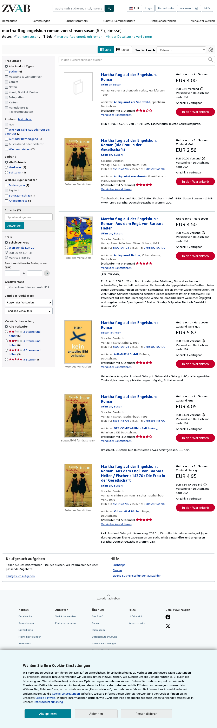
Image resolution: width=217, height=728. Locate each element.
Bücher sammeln (77, 20)
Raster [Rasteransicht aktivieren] (122, 50)
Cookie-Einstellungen (66, 693)
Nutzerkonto (166, 8)
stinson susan (28, 36)
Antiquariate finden (163, 20)
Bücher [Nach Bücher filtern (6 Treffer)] (13, 71)
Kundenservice (137, 623)
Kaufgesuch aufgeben (20, 576)
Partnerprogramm (65, 623)
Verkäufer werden (203, 20)
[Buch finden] (109, 8)
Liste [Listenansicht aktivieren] (105, 50)
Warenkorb (25, 643)
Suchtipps (119, 564)
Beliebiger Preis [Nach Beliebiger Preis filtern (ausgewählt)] (17, 242)
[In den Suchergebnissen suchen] (137, 59)
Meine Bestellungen (30, 636)
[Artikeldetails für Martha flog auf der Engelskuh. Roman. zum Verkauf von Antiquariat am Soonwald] (78, 87)
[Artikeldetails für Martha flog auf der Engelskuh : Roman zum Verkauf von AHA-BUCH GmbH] (78, 342)
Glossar (117, 570)
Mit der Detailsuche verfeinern (129, 36)
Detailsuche (9, 20)
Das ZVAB (97, 616)
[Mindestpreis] (12, 273)
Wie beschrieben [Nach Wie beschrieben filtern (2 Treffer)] (20, 149)
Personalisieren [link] (146, 713)
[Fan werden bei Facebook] (167, 617)
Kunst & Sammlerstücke (119, 20)
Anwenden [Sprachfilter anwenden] (14, 225)
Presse (96, 623)
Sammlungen (41, 20)
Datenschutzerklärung (104, 636)
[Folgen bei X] (167, 626)
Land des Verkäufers (19, 311)
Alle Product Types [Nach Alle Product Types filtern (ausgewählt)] (20, 66)
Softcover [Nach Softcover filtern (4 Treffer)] (15, 172)
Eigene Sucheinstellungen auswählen (137, 575)
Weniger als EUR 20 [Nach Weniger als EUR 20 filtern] (20, 247)
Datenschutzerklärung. (49, 701)
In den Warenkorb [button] (195, 112)
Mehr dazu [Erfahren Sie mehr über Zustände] (25, 119)
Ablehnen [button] (96, 713)
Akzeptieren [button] (48, 713)
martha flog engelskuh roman (79, 36)
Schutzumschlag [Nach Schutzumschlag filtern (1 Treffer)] (20, 195)
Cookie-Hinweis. (45, 697)
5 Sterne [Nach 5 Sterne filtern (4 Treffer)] (24, 359)
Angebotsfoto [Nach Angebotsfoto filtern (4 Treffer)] (18, 200)
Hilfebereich (136, 616)
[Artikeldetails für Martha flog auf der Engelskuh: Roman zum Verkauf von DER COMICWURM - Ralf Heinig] (78, 416)
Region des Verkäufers (20, 302)
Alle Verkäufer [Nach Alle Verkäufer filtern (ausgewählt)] (19, 326)
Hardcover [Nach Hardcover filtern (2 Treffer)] (15, 167)
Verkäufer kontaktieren (116, 115)
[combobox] (79, 8)
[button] (210, 59)
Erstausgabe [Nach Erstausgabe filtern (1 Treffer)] (17, 185)
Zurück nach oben (108, 598)
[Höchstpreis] (34, 273)
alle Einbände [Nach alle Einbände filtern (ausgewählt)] (16, 162)
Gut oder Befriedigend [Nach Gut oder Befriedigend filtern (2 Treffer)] (23, 139)
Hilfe (207, 8)
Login (148, 8)
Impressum (98, 630)
